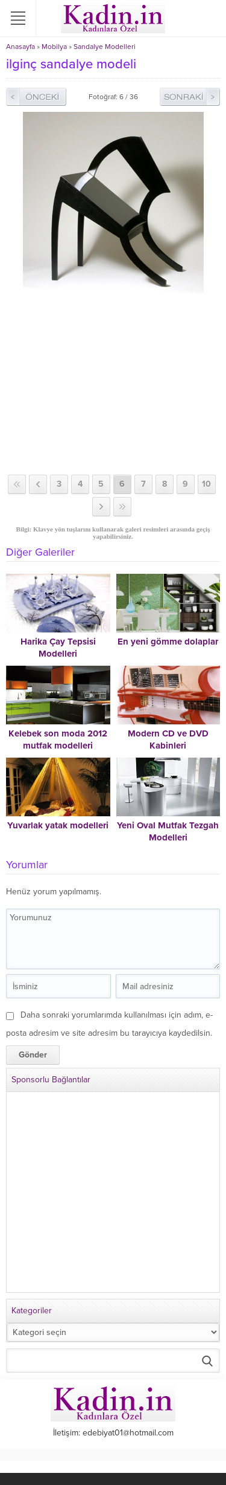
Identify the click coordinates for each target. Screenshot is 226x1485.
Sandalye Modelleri (105, 46)
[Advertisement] (113, 384)
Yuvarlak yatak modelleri (57, 825)
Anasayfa (20, 46)
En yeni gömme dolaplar (168, 641)
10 (206, 484)
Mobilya (54, 46)
